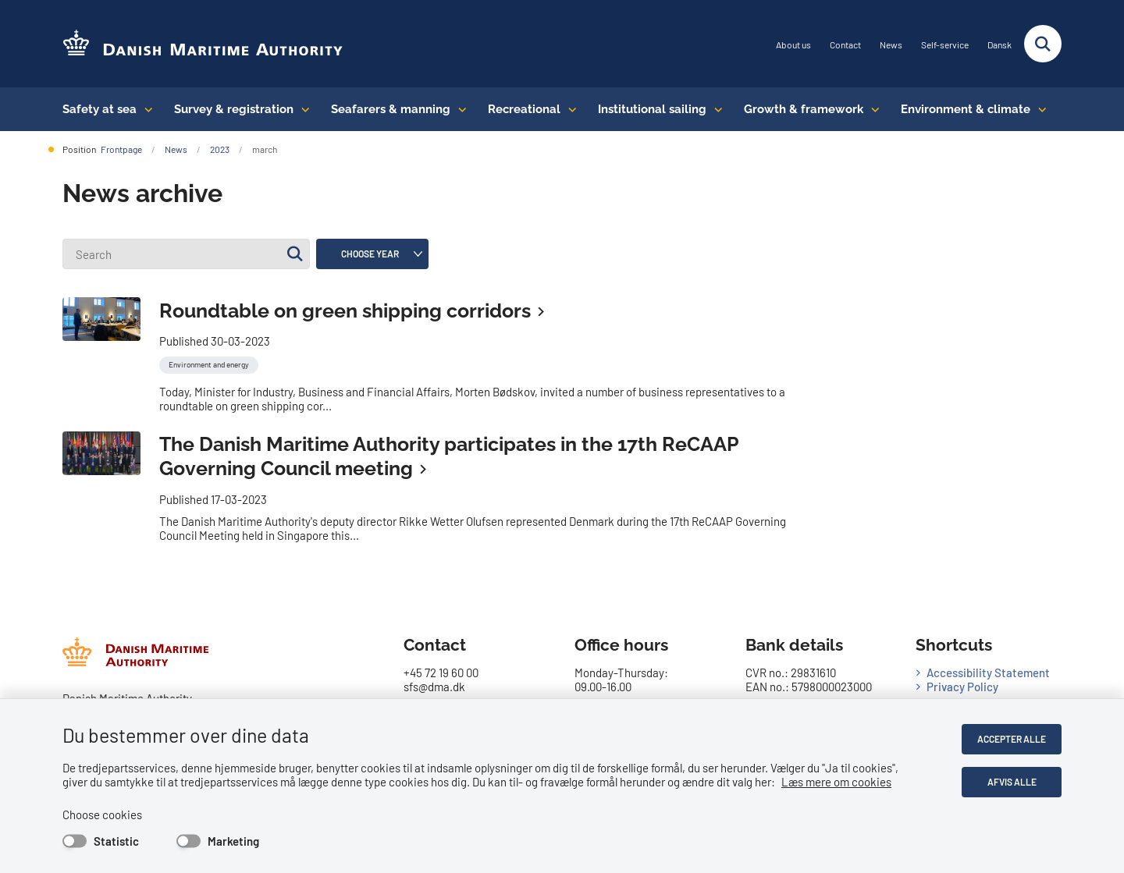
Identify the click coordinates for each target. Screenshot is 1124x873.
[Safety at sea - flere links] (145, 109)
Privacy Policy (962, 687)
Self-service (945, 45)
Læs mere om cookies (836, 782)
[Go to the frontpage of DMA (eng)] (202, 44)
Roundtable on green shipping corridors (345, 310)
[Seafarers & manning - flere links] (458, 109)
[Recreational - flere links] (568, 109)
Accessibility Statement (988, 672)
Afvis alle (1012, 781)
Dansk (999, 45)
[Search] (186, 254)
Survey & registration (233, 109)
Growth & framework (803, 109)
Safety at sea (99, 109)
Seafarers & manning (390, 109)
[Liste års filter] (372, 254)
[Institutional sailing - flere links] (714, 109)
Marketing (233, 841)
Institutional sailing (652, 109)
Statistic (116, 841)
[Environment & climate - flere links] (1038, 109)
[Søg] (294, 254)
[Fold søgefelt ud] (1043, 43)
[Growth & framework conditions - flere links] (871, 109)
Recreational (524, 109)
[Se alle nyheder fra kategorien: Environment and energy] (210, 363)
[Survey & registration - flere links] (301, 109)
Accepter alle (1011, 738)
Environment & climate (965, 109)
